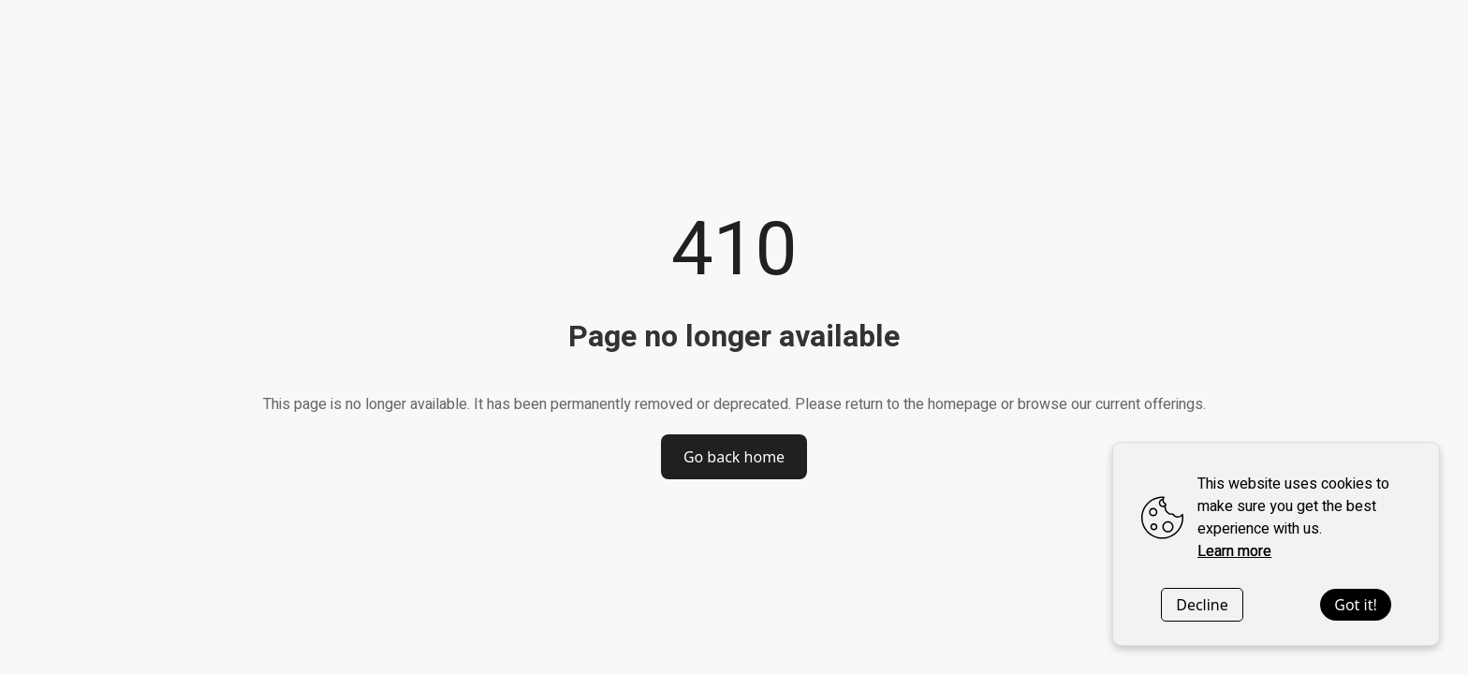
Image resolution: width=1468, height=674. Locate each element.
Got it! (1355, 604)
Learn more (1234, 551)
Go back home (734, 457)
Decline (1202, 604)
